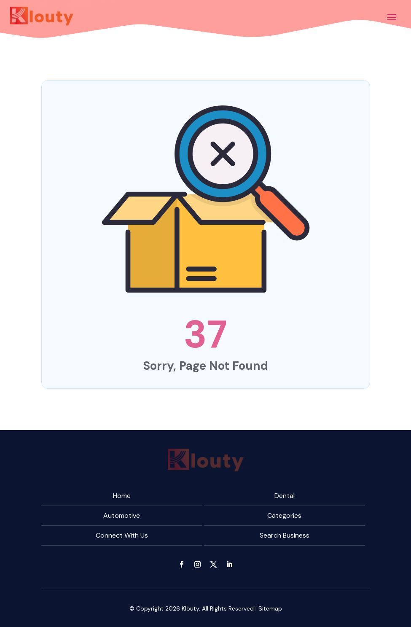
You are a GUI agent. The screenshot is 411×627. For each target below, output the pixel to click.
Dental (284, 495)
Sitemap (270, 608)
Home (122, 495)
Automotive (121, 515)
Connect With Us (122, 535)
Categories (284, 515)
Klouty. (191, 608)
